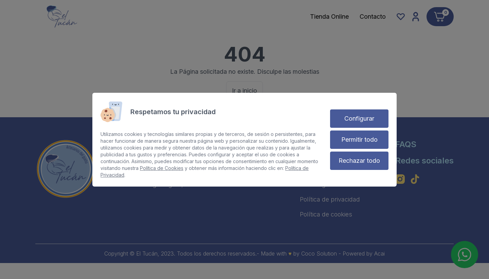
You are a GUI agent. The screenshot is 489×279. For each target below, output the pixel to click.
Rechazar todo (359, 160)
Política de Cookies (161, 168)
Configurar (359, 118)
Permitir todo (359, 139)
